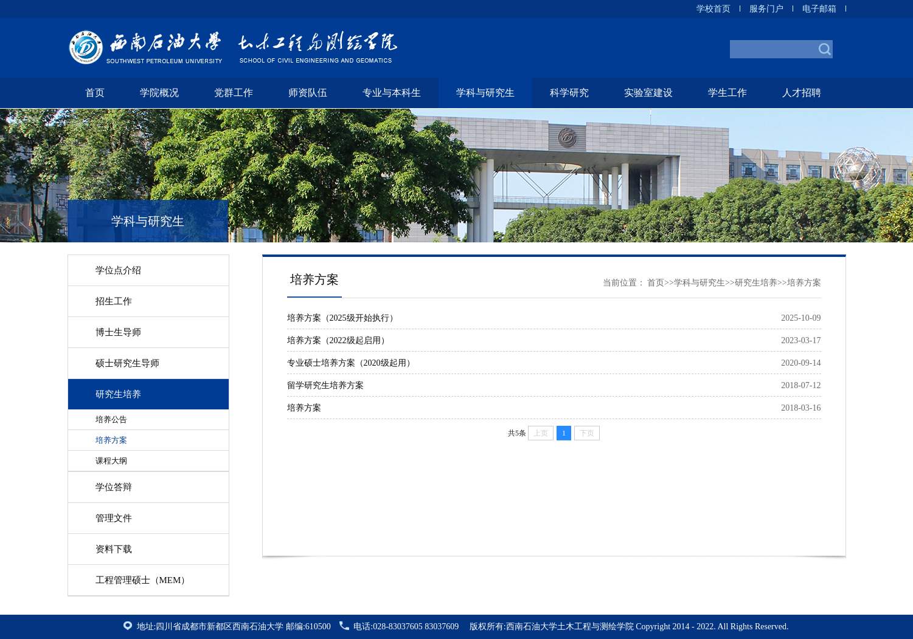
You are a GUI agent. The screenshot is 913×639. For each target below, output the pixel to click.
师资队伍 (307, 92)
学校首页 (713, 8)
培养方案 (304, 407)
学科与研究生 (485, 92)
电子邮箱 (819, 8)
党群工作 (233, 92)
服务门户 (766, 8)
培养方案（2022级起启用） (338, 340)
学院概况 (159, 92)
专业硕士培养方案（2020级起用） (351, 362)
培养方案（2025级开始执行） (342, 318)
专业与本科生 (392, 92)
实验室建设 (648, 92)
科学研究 (569, 92)
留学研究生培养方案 (325, 385)
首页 (95, 92)
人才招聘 (801, 92)
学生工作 (727, 92)
